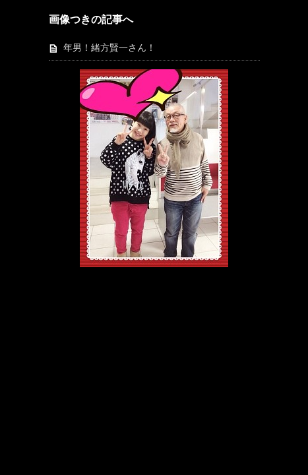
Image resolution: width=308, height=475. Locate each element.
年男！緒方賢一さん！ (109, 48)
